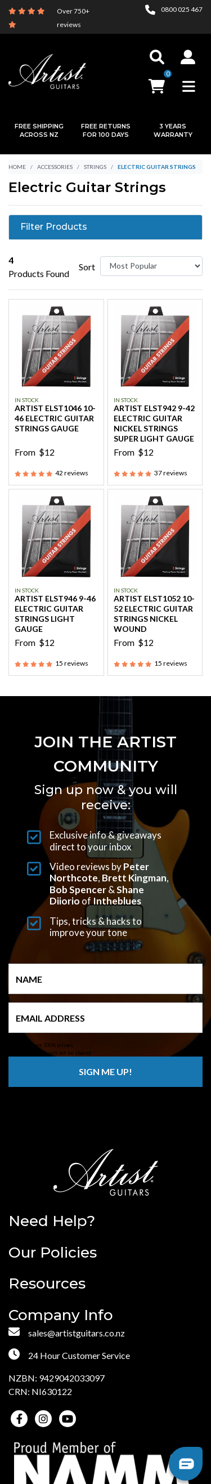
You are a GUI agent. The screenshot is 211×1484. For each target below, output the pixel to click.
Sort (87, 266)
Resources (47, 1284)
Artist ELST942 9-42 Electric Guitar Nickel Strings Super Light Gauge (154, 423)
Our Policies (52, 1253)
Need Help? (51, 1221)
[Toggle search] (157, 57)
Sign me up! (105, 1071)
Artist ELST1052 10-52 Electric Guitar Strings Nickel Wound (154, 614)
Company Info (60, 1315)
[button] (188, 57)
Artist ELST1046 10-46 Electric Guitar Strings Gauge (55, 418)
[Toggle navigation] (189, 86)
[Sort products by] (151, 266)
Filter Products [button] (53, 227)
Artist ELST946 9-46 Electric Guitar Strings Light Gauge (55, 614)
